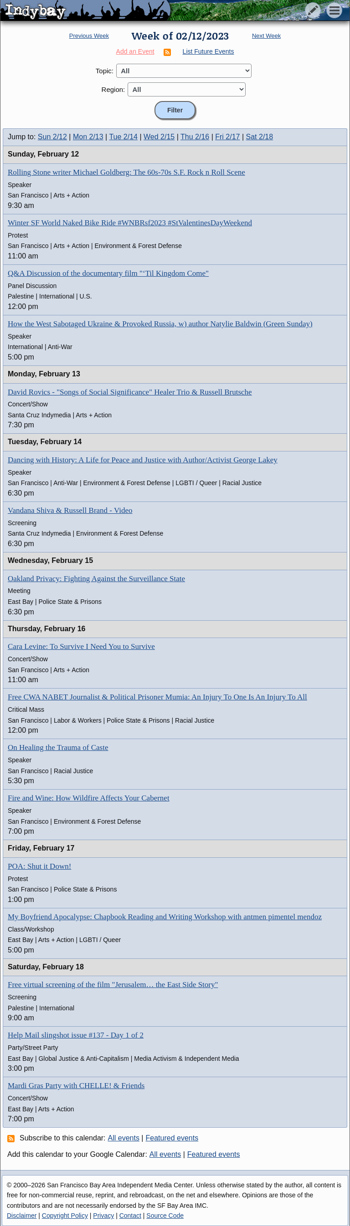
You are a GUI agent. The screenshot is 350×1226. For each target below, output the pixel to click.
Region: (113, 89)
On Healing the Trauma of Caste (58, 747)
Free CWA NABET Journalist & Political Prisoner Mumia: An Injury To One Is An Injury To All (157, 697)
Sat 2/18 (259, 137)
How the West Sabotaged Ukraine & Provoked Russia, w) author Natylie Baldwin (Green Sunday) (160, 323)
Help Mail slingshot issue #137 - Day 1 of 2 (76, 1035)
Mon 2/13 (88, 137)
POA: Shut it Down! (39, 866)
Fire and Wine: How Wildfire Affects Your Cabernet (89, 798)
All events (123, 1138)
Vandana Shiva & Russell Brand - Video (70, 510)
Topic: (104, 71)
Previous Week (89, 35)
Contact (130, 1215)
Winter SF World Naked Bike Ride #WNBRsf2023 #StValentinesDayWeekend (130, 222)
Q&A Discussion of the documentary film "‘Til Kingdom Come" (108, 273)
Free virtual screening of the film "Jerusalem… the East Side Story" (113, 984)
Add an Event (135, 51)
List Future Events (208, 51)
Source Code (165, 1215)
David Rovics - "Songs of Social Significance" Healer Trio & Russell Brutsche (130, 392)
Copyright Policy (65, 1215)
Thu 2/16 (194, 137)
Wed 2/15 (159, 137)
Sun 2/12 (52, 137)
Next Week (266, 35)
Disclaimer (21, 1215)
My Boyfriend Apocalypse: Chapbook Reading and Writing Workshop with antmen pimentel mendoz (165, 916)
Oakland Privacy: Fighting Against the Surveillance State (96, 578)
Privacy (103, 1215)
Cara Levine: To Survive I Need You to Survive (81, 646)
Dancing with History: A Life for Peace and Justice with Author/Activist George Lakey (143, 460)
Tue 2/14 (123, 137)
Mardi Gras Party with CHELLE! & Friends (76, 1085)
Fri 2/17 (227, 137)
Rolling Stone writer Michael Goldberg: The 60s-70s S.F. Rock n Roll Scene (126, 172)
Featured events (172, 1138)
